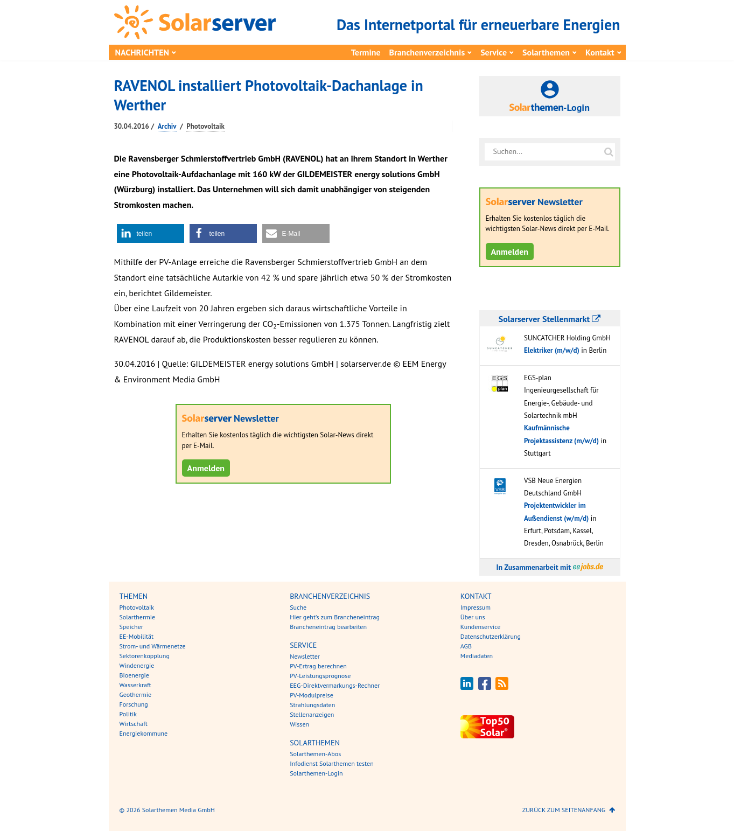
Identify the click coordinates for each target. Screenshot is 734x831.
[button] (150, 233)
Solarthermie (138, 617)
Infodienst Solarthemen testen (332, 763)
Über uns (472, 617)
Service (493, 52)
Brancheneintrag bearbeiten (328, 627)
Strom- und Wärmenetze (153, 646)
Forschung (134, 704)
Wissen (299, 724)
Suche (298, 607)
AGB (466, 646)
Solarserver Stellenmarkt (549, 318)
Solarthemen (546, 52)
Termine (366, 52)
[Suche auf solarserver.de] (609, 152)
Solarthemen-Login (316, 773)
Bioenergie (134, 675)
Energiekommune (144, 733)
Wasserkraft (135, 685)
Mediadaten (476, 656)
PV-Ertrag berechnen (318, 666)
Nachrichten (142, 52)
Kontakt (599, 52)
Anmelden (206, 468)
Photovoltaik (205, 126)
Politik (128, 714)
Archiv (167, 126)
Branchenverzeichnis (427, 52)
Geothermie (136, 694)
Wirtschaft (134, 724)
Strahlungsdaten (312, 705)
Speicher (131, 627)
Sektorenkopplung (145, 656)
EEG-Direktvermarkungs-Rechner (335, 685)
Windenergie (137, 665)
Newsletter (305, 656)
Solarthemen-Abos (315, 754)
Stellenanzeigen (312, 714)
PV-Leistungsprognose (320, 676)
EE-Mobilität (137, 636)
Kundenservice (480, 627)
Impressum (475, 607)
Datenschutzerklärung (490, 636)
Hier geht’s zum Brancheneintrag (335, 617)
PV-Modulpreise (311, 695)
